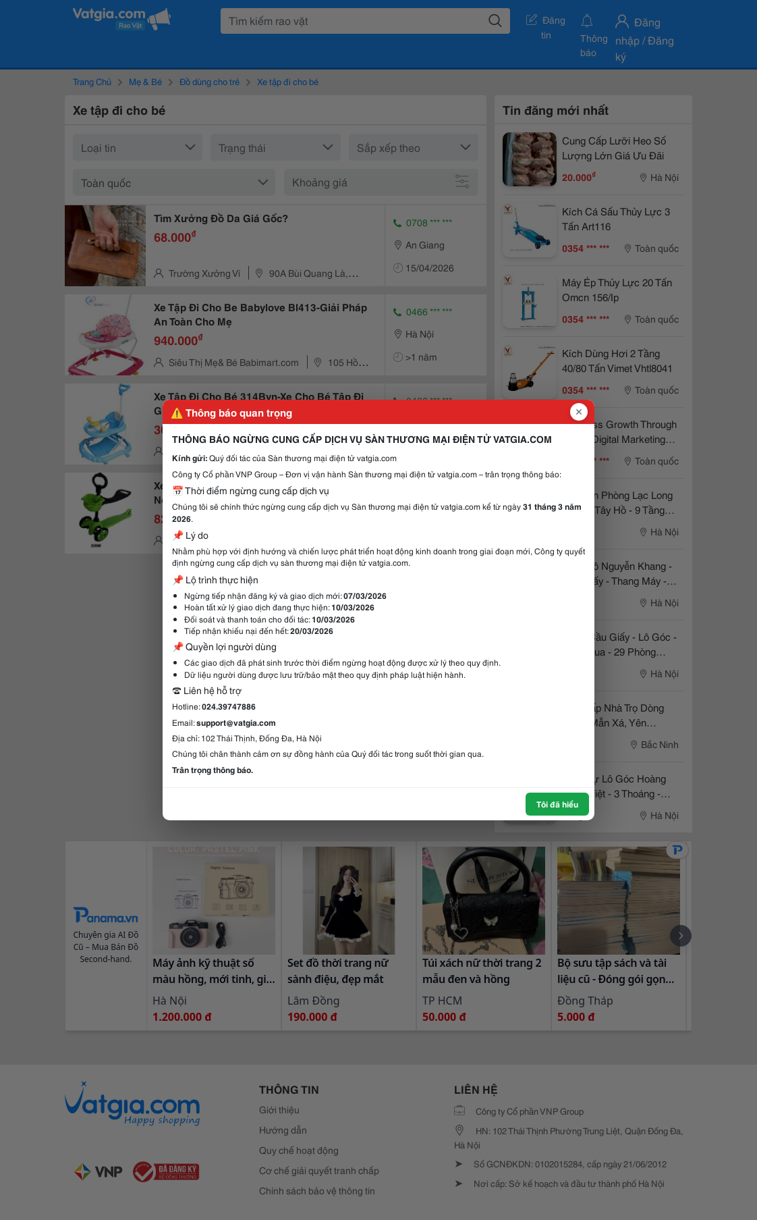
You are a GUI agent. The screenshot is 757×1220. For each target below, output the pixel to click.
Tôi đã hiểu (557, 804)
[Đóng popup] (579, 412)
